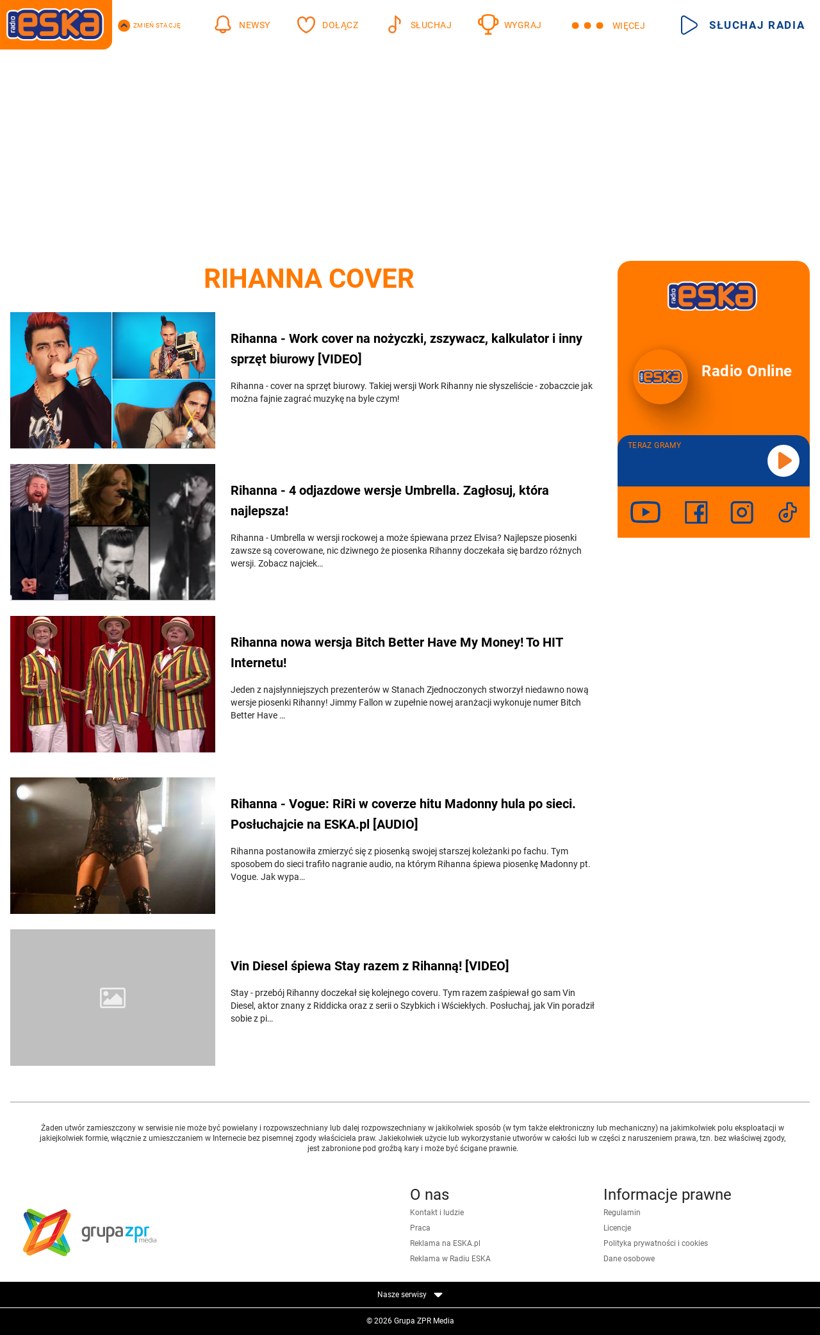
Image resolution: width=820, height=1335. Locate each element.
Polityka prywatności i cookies (655, 1243)
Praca (420, 1227)
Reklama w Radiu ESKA (450, 1258)
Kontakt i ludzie (437, 1212)
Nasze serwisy (410, 1294)
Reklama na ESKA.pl (445, 1243)
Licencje (617, 1227)
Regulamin (622, 1212)
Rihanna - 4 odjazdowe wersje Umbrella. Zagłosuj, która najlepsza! (390, 500)
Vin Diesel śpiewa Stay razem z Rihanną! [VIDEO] (370, 966)
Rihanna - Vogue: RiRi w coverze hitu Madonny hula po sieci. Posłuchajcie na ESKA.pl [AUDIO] (403, 814)
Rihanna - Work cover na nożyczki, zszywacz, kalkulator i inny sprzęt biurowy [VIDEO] (406, 349)
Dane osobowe (629, 1258)
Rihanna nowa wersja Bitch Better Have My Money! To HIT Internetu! (396, 652)
